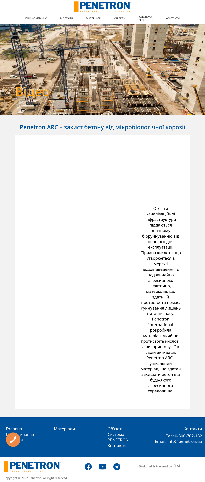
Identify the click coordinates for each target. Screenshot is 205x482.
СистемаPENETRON (145, 18)
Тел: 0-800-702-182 (184, 436)
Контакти (173, 18)
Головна (14, 429)
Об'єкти (120, 18)
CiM (176, 466)
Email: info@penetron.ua (178, 441)
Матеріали (93, 18)
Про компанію (36, 18)
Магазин (66, 18)
